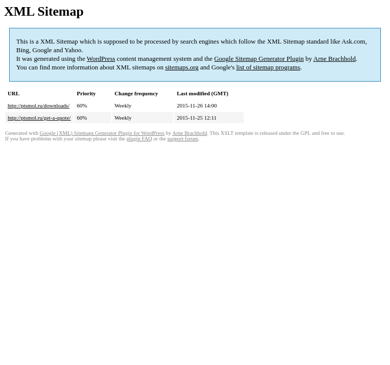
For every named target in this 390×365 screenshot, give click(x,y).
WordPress (101, 58)
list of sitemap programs (268, 67)
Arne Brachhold (334, 58)
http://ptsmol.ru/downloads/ (39, 105)
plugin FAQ (139, 138)
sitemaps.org (182, 67)
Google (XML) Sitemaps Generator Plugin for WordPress (102, 133)
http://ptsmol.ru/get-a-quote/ (39, 118)
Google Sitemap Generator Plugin (259, 58)
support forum (182, 138)
